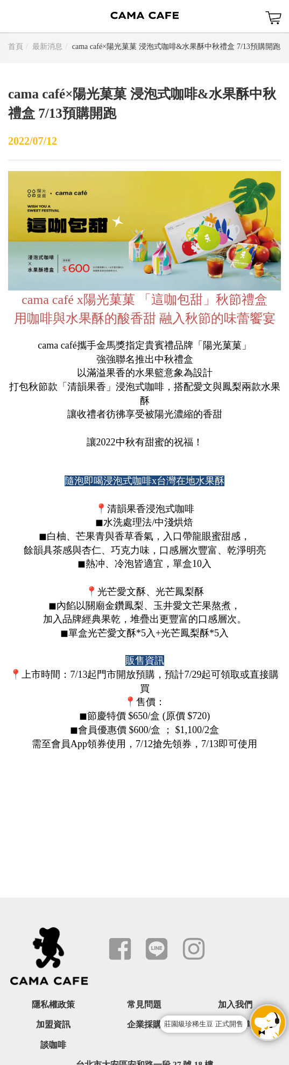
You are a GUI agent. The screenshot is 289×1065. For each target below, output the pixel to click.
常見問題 (144, 1004)
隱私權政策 (53, 1004)
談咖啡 (53, 1044)
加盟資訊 (53, 1024)
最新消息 (47, 46)
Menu (16, 16)
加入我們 (235, 1004)
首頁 (15, 46)
